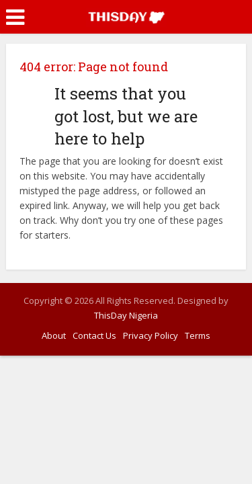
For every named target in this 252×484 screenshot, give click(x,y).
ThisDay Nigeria (126, 315)
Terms (197, 335)
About (54, 335)
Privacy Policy (150, 335)
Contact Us (94, 335)
